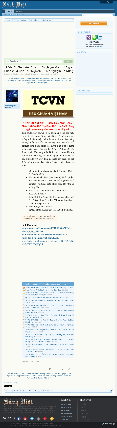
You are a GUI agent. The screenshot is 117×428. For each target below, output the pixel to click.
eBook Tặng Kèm (66, 416)
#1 (73, 361)
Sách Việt (100, 46)
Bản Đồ (83, 404)
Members (19, 11)
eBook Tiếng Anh (66, 407)
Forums (9, 11)
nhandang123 (45, 74)
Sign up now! (94, 23)
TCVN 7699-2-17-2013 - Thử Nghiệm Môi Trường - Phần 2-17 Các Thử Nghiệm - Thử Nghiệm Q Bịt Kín (45, 81)
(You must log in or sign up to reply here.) (61, 369)
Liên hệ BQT (85, 420)
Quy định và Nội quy (108, 424)
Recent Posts (20, 14)
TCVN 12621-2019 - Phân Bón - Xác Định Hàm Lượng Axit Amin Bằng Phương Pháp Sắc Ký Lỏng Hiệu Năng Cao (49, 289)
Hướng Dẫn (64, 419)
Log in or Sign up (106, 2)
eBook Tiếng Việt (66, 404)
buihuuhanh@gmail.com (46, 218)
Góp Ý (83, 407)
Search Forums (8, 14)
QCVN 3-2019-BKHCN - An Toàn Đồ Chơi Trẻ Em (43, 298)
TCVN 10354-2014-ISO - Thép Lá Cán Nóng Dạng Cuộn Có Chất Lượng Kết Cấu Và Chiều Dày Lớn (49, 341)
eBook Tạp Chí (65, 410)
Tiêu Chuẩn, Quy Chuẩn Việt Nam (23, 74)
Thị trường (84, 413)
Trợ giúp (83, 417)
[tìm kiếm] (33, 61)
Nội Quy (83, 410)
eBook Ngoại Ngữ (66, 413)
